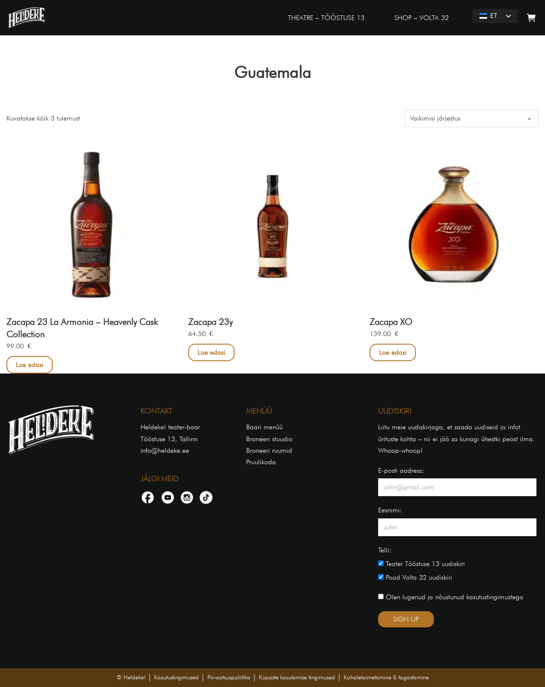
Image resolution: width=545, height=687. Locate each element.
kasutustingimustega (494, 597)
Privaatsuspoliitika (228, 677)
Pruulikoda (261, 462)
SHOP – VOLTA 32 (421, 18)
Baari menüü (264, 427)
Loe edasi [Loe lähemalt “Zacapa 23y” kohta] (211, 352)
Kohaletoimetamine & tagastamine (386, 677)
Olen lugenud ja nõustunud (450, 597)
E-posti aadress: (401, 470)
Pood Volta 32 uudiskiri (415, 577)
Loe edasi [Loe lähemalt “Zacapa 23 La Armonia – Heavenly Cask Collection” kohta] (29, 365)
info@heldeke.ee (165, 450)
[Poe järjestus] (471, 118)
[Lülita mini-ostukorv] (531, 17)
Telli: (384, 550)
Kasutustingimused (176, 677)
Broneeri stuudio (269, 439)
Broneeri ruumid (269, 450)
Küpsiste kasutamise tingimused (297, 677)
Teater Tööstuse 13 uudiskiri (421, 564)
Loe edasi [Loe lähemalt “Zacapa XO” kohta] (393, 352)
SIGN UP (406, 619)
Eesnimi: (390, 510)
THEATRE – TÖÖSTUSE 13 (326, 18)
